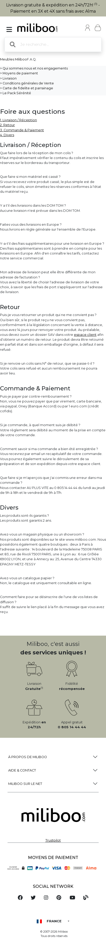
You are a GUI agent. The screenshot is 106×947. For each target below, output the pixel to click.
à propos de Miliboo (27, 757)
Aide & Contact (22, 770)
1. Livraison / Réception (18, 120)
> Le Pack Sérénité (15, 93)
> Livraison (8, 78)
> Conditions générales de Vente (27, 83)
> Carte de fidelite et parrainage (26, 88)
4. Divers (7, 135)
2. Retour (7, 125)
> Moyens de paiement (19, 73)
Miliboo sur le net (25, 784)
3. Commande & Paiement (22, 130)
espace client (85, 335)
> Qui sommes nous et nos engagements (34, 68)
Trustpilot (53, 840)
